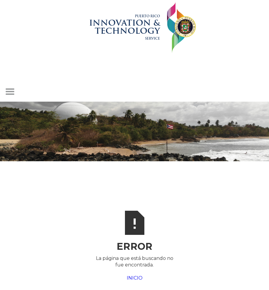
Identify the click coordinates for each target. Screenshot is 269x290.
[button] (10, 92)
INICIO (135, 278)
